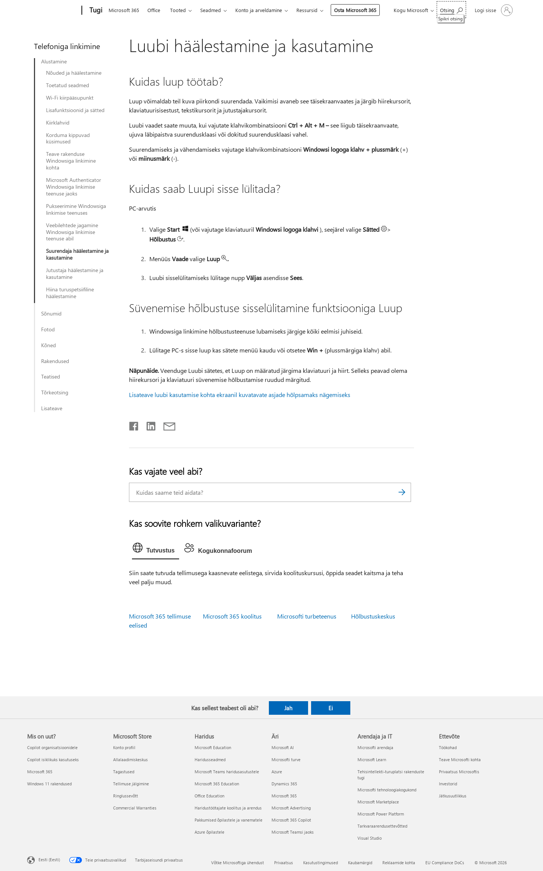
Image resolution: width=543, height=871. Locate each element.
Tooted (178, 10)
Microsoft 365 (124, 10)
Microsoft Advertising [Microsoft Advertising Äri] (291, 808)
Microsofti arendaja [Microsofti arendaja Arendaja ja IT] (375, 747)
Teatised (50, 376)
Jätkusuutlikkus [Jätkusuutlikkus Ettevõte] (452, 796)
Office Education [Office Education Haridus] (209, 796)
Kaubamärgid (360, 862)
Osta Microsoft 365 (355, 10)
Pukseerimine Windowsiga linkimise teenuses (76, 209)
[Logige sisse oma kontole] (493, 10)
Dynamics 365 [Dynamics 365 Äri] (284, 783)
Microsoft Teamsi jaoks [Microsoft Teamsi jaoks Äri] (293, 832)
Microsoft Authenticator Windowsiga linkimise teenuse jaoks (73, 187)
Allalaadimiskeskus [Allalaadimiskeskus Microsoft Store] (130, 759)
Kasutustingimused (320, 862)
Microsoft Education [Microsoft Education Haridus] (213, 747)
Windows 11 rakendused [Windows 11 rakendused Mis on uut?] (49, 783)
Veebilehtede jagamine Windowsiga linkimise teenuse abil (72, 232)
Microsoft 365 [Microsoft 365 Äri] (284, 796)
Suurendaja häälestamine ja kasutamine (77, 254)
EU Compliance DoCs (444, 862)
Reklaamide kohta (398, 862)
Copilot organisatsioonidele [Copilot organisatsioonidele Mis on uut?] (52, 747)
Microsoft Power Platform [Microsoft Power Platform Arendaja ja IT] (380, 814)
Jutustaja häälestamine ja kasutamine (74, 273)
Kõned (48, 345)
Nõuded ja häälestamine (73, 72)
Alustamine (54, 61)
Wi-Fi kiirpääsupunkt (70, 97)
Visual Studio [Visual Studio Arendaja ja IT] (369, 838)
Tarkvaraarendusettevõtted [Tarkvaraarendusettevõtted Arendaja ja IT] (382, 826)
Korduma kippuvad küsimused (68, 138)
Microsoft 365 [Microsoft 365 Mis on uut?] (39, 771)
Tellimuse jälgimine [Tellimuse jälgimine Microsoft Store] (131, 783)
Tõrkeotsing (54, 392)
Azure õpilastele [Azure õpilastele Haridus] (209, 832)
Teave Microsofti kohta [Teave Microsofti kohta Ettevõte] (460, 759)
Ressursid (307, 10)
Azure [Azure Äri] (277, 771)
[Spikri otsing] (451, 9)
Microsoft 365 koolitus (232, 616)
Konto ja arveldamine (258, 10)
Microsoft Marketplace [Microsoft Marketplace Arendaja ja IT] (378, 802)
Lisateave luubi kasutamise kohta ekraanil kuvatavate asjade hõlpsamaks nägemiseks (239, 395)
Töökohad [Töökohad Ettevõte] (448, 747)
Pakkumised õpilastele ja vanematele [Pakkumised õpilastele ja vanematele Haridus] (228, 820)
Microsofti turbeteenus (306, 616)
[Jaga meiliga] (165, 424)
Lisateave (51, 408)
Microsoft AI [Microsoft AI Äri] (283, 747)
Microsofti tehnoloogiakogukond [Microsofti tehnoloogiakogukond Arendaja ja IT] (386, 790)
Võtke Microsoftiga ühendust (237, 862)
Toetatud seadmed (67, 85)
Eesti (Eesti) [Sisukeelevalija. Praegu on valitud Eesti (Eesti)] (49, 859)
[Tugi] (95, 10)
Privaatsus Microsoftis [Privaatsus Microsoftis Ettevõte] (459, 771)
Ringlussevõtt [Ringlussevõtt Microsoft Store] (125, 796)
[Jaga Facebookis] (134, 424)
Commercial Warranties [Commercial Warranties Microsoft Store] (134, 808)
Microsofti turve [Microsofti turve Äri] (286, 759)
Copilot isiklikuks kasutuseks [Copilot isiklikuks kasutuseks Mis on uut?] (53, 759)
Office (153, 10)
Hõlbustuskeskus (373, 616)
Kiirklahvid (57, 122)
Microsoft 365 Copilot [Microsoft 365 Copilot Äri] (291, 820)
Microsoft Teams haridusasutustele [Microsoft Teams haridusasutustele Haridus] (227, 771)
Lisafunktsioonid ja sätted (75, 110)
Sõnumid (51, 313)
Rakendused (55, 361)
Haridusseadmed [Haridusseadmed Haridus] (210, 759)
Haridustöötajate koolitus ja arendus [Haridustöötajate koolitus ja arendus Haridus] (228, 808)
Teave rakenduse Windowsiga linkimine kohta (71, 161)
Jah (288, 708)
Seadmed (210, 10)
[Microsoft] (53, 10)
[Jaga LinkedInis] (148, 424)
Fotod (48, 329)
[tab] (155, 549)
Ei (330, 708)
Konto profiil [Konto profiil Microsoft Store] (124, 747)
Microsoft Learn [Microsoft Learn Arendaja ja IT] (371, 759)
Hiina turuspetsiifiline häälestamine (70, 293)
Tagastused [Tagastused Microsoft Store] (123, 771)
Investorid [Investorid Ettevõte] (448, 783)
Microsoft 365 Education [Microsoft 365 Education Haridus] (217, 783)
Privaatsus (283, 862)
